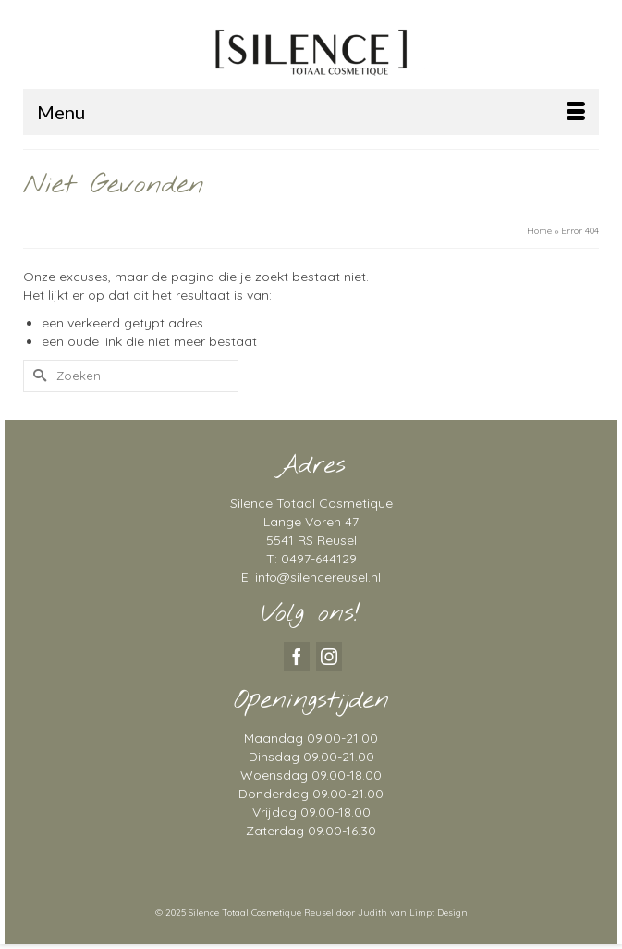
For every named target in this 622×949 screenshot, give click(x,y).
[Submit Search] (37, 376)
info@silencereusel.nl (318, 577)
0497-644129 (319, 558)
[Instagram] (329, 656)
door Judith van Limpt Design (402, 912)
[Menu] (311, 112)
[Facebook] (297, 656)
